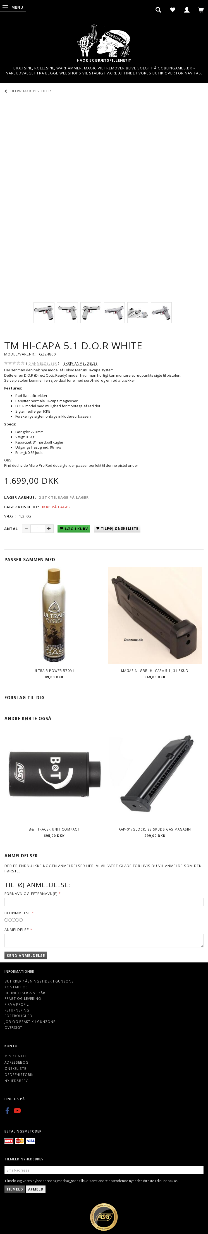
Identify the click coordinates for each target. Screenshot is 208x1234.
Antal (11, 528)
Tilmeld (14, 1189)
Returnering (16, 1010)
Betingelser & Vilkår (24, 993)
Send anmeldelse (26, 955)
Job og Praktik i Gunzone (29, 1021)
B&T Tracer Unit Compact (54, 829)
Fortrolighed (18, 1015)
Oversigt (13, 1027)
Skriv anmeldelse (80, 363)
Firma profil (16, 1004)
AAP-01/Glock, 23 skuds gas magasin (155, 829)
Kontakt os (16, 987)
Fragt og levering (22, 998)
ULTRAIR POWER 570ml (54, 670)
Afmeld (36, 1189)
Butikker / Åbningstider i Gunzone (38, 981)
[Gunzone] (104, 39)
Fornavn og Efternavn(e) (31, 893)
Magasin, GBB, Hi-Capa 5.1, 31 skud (154, 670)
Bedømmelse (17, 912)
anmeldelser (42, 363)
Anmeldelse (16, 929)
